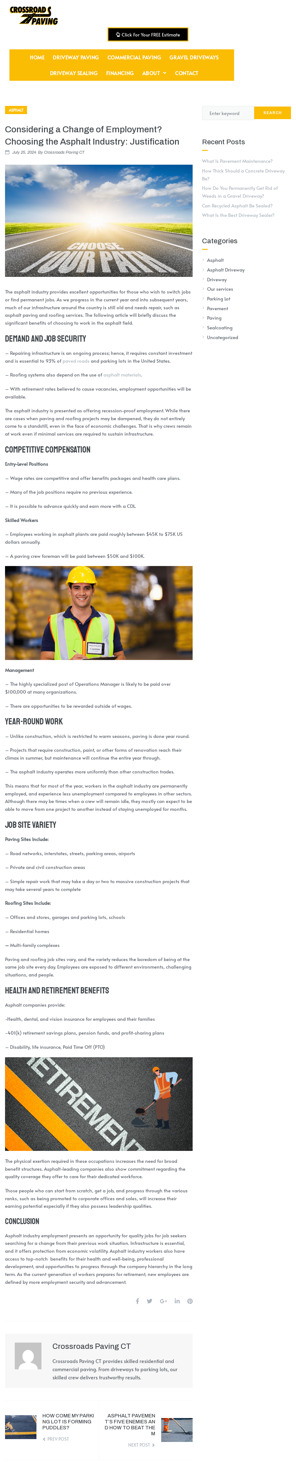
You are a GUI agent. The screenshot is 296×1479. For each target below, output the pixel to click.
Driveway (217, 279)
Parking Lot (218, 298)
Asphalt (16, 110)
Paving (214, 317)
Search (272, 113)
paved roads (76, 360)
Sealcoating (220, 327)
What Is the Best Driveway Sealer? (238, 215)
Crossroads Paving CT (64, 152)
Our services (220, 288)
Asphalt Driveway (225, 269)
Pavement (217, 308)
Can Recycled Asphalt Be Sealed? (237, 205)
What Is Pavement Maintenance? (237, 160)
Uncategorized (222, 337)
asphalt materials (122, 374)
